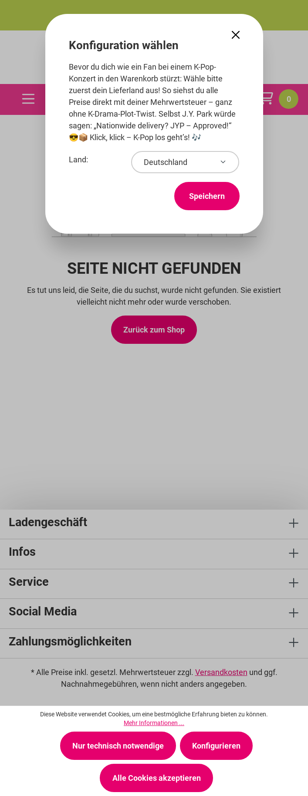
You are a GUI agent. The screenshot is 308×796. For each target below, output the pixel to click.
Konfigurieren (216, 745)
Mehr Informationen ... (154, 722)
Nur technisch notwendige (118, 745)
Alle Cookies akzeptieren (156, 778)
